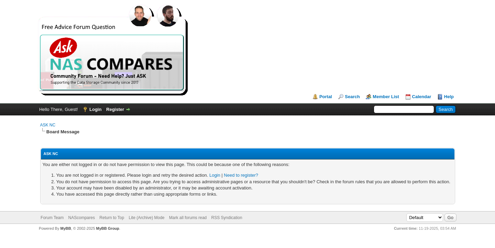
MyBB (65, 228)
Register (115, 109)
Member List (386, 96)
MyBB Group (107, 228)
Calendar (421, 96)
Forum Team (52, 217)
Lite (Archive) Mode (146, 217)
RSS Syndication (226, 217)
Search (352, 96)
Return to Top (111, 217)
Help (449, 96)
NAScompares (81, 217)
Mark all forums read (188, 217)
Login (95, 109)
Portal (325, 96)
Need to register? (241, 175)
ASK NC (48, 125)
